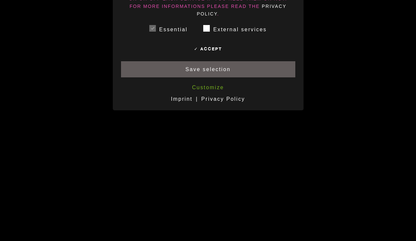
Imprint (182, 99)
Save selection (208, 69)
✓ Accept (208, 48)
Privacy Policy (223, 99)
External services (235, 28)
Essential (168, 28)
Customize (208, 87)
